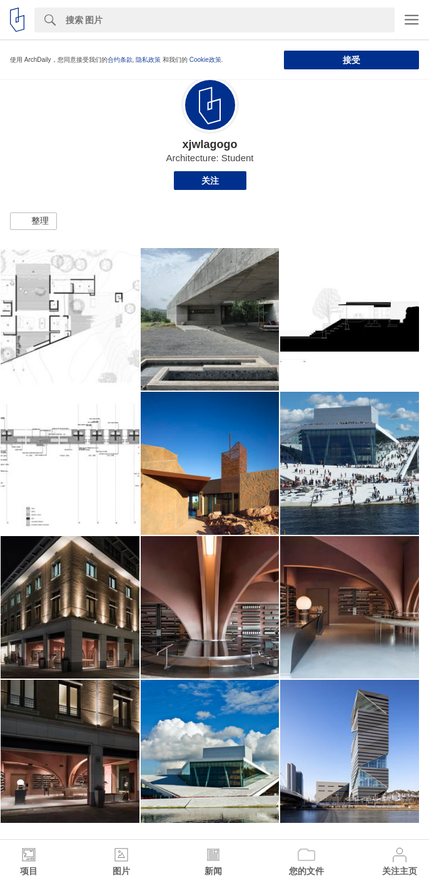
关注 (210, 181)
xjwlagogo (209, 144)
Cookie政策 (205, 59)
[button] (33, 221)
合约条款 (120, 59)
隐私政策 (148, 59)
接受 (351, 60)
